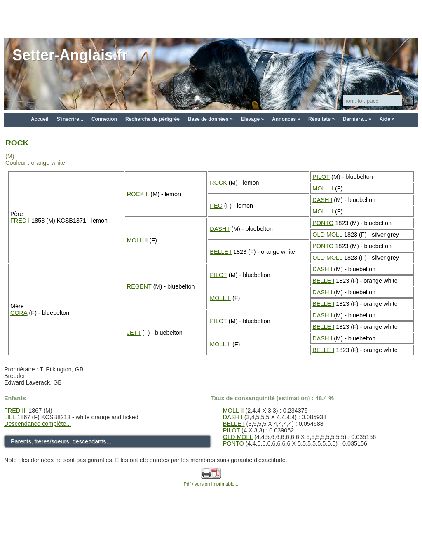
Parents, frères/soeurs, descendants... (61, 441)
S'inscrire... (70, 119)
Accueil (40, 119)
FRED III (15, 410)
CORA (19, 313)
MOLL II (322, 188)
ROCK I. (138, 194)
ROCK (16, 142)
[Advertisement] (211, 18)
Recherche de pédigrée (152, 119)
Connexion (104, 119)
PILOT (321, 177)
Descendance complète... (37, 423)
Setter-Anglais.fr (70, 55)
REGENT (139, 286)
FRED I (20, 220)
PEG (216, 205)
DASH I (322, 200)
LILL (9, 417)
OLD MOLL (327, 234)
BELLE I (221, 252)
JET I (134, 332)
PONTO (322, 223)
